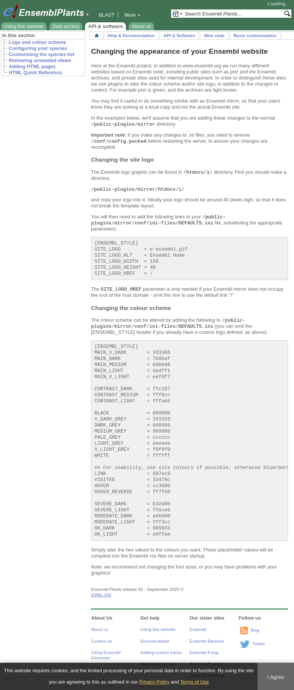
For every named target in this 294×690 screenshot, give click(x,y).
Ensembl (198, 629)
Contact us (101, 641)
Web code (214, 35)
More (132, 15)
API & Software (179, 35)
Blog (254, 630)
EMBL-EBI (101, 595)
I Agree (276, 677)
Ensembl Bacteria (207, 641)
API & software (105, 26)
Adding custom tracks (161, 652)
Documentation (155, 641)
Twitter (258, 644)
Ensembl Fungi (204, 652)
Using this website (24, 26)
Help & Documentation (131, 35)
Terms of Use (194, 682)
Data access (66, 26)
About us (141, 26)
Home (97, 35)
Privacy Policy (154, 682)
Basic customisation (255, 35)
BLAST (106, 15)
